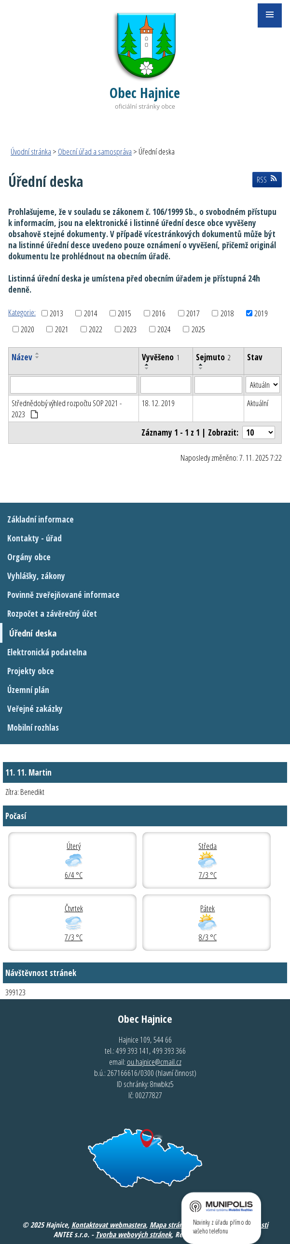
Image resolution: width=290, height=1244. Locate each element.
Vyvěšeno (161, 357)
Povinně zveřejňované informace (63, 594)
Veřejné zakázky (35, 708)
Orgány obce (29, 557)
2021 (62, 329)
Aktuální (257, 403)
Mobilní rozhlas (33, 727)
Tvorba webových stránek (133, 1234)
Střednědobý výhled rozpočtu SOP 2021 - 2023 (67, 408)
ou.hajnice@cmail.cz (154, 1061)
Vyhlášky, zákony (36, 575)
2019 (261, 313)
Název (22, 357)
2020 (27, 329)
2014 (90, 313)
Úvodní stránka (31, 151)
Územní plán (28, 689)
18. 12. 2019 (158, 403)
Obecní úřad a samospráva (95, 151)
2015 (124, 313)
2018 (227, 313)
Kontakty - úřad (34, 538)
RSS (267, 179)
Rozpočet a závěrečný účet (52, 613)
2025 (198, 329)
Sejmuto (213, 357)
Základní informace (40, 519)
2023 (130, 329)
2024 (164, 329)
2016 (159, 313)
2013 (56, 313)
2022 (95, 329)
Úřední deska (32, 633)
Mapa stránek (170, 1225)
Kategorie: (22, 312)
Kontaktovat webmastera (108, 1225)
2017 (193, 313)
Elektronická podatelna (47, 652)
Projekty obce (30, 671)
